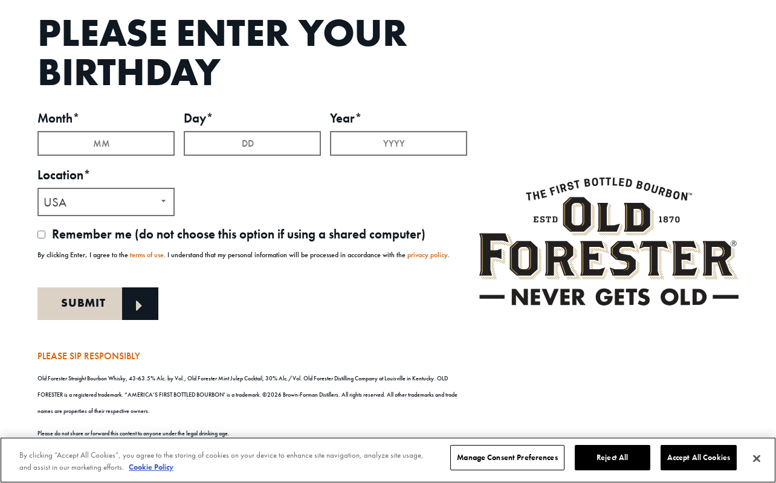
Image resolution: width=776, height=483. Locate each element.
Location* (64, 173)
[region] (388, 460)
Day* (198, 117)
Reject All (612, 457)
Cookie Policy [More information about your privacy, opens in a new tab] (151, 467)
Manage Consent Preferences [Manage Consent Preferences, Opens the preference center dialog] (507, 457)
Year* (346, 117)
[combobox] (106, 201)
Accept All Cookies (698, 457)
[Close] (756, 459)
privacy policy (427, 253)
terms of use (147, 253)
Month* (58, 117)
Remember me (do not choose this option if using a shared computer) (231, 233)
